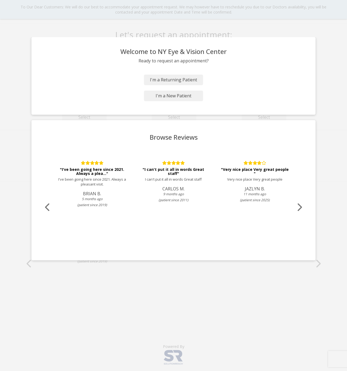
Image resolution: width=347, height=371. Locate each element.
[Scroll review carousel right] (300, 207)
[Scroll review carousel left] (47, 207)
